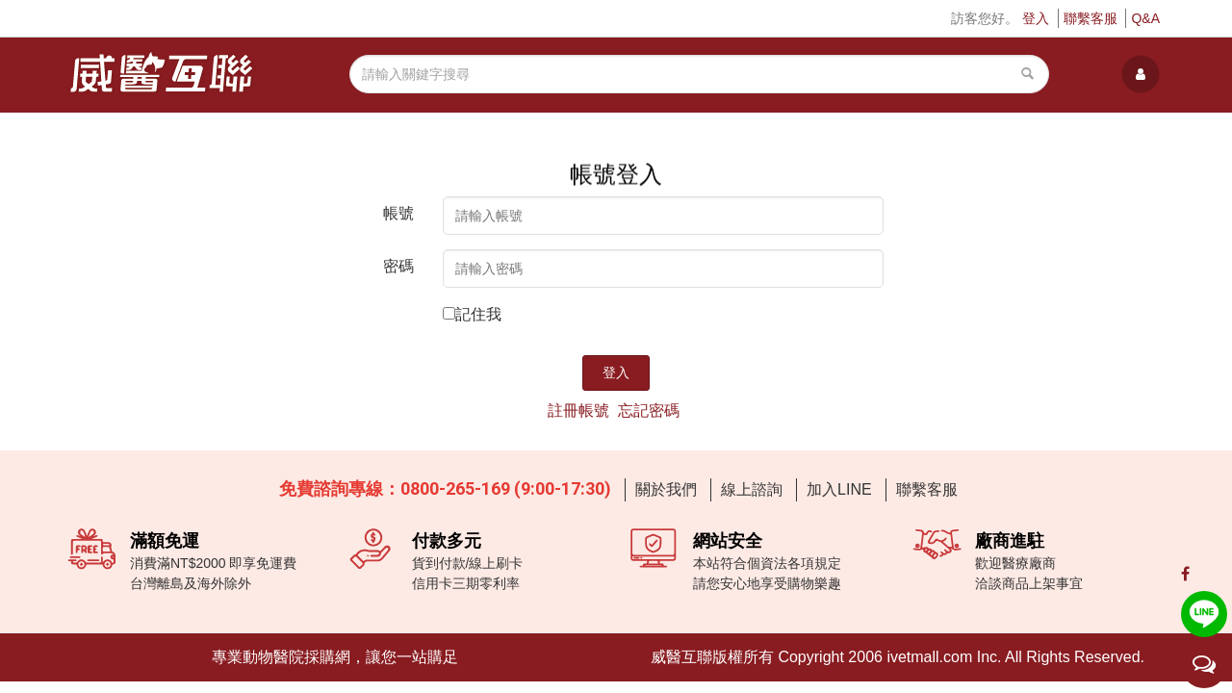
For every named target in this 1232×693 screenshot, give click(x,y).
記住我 (478, 314)
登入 (1035, 18)
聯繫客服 (1090, 18)
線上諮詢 (752, 489)
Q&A (1145, 18)
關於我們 (666, 489)
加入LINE (839, 489)
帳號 (398, 213)
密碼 (398, 266)
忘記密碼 (649, 410)
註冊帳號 (578, 410)
